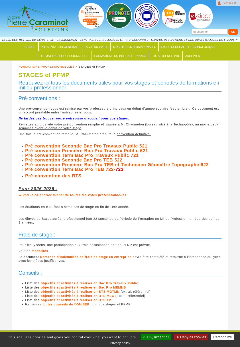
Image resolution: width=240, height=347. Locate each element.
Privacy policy (120, 343)
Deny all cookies (191, 337)
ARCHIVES (192, 56)
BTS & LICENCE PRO (166, 56)
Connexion (230, 3)
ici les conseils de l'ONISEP (66, 304)
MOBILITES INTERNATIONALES (134, 46)
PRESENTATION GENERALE (60, 46)
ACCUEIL (30, 46)
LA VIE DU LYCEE (96, 46)
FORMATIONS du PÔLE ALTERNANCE (120, 56)
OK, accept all (156, 337)
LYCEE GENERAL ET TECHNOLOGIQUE (188, 46)
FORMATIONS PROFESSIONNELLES (64, 56)
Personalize (222, 337)
